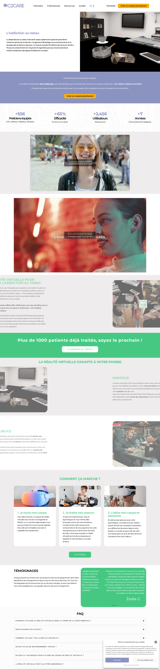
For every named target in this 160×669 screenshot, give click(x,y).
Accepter (117, 660)
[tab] (80, 620)
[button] (156, 642)
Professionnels (53, 6)
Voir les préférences (145, 660)
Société (82, 6)
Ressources (69, 6)
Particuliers (38, 6)
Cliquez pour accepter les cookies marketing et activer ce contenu (80, 163)
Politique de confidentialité (131, 665)
